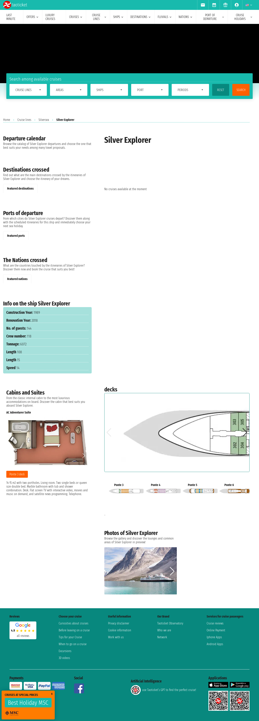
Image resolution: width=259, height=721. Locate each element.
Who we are (164, 630)
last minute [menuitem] (10, 17)
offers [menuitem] (32, 17)
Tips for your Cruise (70, 637)
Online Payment (216, 630)
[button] (84, 455)
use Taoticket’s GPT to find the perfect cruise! (163, 690)
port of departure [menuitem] (213, 17)
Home (6, 120)
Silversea (44, 120)
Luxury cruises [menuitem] (50, 17)
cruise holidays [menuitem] (243, 17)
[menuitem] (202, 5)
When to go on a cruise (73, 644)
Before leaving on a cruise (74, 630)
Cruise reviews (215, 623)
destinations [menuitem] (140, 17)
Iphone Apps (214, 637)
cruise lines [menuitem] (99, 17)
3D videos (64, 658)
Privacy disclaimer (118, 623)
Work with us (116, 637)
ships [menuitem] (118, 17)
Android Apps (215, 644)
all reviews (23, 636)
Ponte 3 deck (17, 474)
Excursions (65, 651)
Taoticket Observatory (170, 623)
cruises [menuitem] (76, 17)
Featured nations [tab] (17, 279)
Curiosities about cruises (73, 623)
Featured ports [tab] (16, 236)
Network (162, 637)
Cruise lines (24, 120)
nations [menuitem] (186, 17)
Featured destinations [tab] (20, 188)
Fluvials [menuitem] (165, 17)
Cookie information (119, 630)
